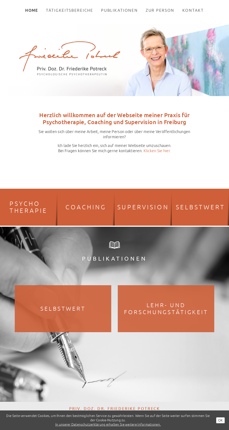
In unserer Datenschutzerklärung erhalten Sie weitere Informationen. (108, 424)
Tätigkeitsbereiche (69, 10)
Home (31, 10)
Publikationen (119, 10)
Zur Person (160, 10)
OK (220, 420)
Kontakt (193, 10)
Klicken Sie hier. (157, 150)
